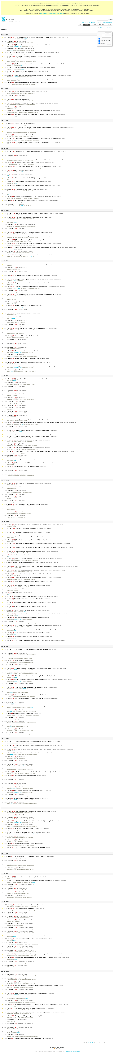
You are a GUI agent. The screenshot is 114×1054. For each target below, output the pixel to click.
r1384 (12, 734)
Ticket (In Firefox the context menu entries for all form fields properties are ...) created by (32, 772)
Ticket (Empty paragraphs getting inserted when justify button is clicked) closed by (36, 37)
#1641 (11, 692)
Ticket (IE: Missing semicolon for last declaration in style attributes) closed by (35, 64)
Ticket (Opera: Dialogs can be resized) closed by (27, 610)
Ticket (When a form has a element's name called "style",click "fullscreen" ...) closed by (38, 547)
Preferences (99, 22)
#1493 (15, 280)
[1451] (15, 222)
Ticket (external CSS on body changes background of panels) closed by (33, 213)
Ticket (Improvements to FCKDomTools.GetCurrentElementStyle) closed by (34, 821)
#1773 (39, 906)
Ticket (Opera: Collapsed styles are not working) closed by (32, 577)
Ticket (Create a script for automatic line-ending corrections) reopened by (34, 954)
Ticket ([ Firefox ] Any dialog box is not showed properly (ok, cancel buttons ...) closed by (33, 629)
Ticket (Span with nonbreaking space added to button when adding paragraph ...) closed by (38, 679)
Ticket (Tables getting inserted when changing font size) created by (28, 581)
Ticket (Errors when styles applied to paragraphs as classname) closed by (35, 880)
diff (22, 171)
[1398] (31, 256)
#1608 (14, 380)
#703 (16, 183)
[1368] (14, 936)
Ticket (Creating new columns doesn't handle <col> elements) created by (34, 151)
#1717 (25, 38)
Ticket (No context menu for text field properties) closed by (27, 181)
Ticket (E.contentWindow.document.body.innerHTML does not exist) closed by (35, 668)
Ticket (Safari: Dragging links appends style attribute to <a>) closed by (32, 166)
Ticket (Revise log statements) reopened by (23, 305)
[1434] (15, 367)
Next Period (109, 27)
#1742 (20, 431)
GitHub (56, 3)
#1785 (16, 140)
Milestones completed (103, 38)
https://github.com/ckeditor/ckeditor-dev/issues (52, 13)
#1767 (14, 944)
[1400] (12, 703)
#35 (22, 424)
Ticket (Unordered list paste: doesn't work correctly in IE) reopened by (33, 753)
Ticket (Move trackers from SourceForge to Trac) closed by (27, 599)
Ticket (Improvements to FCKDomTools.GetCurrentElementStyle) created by (34, 1012)
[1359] (16, 994)
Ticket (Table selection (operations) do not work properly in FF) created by (31, 698)
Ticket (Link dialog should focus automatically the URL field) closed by (34, 459)
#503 (11, 711)
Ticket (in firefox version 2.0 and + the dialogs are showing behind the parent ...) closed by (39, 451)
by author (104, 36)
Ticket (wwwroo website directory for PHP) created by (22, 135)
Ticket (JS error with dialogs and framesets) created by (29, 162)
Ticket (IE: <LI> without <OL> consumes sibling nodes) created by (29, 856)
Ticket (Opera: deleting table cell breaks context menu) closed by (34, 570)
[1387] (15, 799)
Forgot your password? (107, 22)
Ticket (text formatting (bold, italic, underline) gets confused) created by (30, 649)
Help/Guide (88, 22)
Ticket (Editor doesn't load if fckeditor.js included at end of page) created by (30, 811)
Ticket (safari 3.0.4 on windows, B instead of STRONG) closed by (33, 558)
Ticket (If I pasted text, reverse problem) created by (25, 189)
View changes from (104, 33)
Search (109, 24)
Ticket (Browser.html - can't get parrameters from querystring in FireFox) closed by (37, 543)
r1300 (12, 788)
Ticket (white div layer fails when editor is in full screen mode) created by (30, 328)
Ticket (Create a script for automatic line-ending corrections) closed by (29, 993)
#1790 (11, 356)
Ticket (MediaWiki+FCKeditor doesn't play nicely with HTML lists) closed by (32, 110)
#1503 (19, 288)
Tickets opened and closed (104, 40)
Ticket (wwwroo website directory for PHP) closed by (26, 131)
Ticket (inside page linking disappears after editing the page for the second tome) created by (36, 1004)
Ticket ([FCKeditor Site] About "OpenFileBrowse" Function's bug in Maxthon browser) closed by (40, 422)
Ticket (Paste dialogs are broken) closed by (21, 351)
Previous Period (102, 27)
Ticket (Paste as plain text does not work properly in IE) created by (26, 358)
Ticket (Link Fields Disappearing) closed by (27, 447)
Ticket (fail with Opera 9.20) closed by (25, 91)
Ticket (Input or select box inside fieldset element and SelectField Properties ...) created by (32, 243)
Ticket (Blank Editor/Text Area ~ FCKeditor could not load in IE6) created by (28, 232)
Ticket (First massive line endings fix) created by (27, 56)
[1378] (33, 882)
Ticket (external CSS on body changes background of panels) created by (27, 217)
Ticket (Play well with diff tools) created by (26, 71)
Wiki (80, 24)
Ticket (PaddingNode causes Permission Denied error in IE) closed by (28, 1038)
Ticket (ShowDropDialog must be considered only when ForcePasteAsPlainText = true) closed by (40, 247)
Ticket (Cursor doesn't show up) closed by (27, 532)
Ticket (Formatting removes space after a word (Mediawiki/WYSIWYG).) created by (32, 741)
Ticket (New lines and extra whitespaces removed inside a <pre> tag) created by (32, 625)
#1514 (11, 371)
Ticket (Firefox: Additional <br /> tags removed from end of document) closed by (35, 264)
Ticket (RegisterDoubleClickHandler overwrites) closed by (31, 379)
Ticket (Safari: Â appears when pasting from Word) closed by (31, 536)
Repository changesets (103, 42)
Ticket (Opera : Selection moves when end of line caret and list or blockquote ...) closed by (41, 566)
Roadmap (94, 24)
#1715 (11, 252)
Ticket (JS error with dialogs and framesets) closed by (29, 45)
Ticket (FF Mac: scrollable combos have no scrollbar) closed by (26, 798)
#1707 (11, 623)
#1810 (22, 65)
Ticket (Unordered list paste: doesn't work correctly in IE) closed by (27, 706)
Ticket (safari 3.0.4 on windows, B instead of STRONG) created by (27, 585)
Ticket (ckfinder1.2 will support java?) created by (23, 843)
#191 (11, 803)
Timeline (86, 24)
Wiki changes (102, 43)
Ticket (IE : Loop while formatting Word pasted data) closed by (31, 200)
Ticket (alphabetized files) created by (18, 660)
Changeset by (15, 41)
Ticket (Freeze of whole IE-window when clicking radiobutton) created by (31, 695)
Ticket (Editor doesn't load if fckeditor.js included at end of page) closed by (34, 640)
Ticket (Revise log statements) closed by (22, 313)
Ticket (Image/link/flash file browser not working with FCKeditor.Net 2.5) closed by (36, 79)
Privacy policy (76, 1051)
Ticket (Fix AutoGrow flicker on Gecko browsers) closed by (31, 221)
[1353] (18, 1032)
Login (83, 22)
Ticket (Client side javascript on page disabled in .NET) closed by (32, 540)
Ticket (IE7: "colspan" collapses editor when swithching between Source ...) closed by (34, 114)
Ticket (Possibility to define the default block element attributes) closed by (34, 286)
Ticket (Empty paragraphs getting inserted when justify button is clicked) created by (32, 294)
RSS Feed (58, 1048)
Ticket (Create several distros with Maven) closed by (25, 935)
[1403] (24, 688)
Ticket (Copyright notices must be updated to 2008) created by (31, 52)
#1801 (11, 50)
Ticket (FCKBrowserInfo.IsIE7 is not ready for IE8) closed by (30, 687)
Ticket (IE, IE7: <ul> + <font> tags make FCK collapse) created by (26, 828)
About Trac (93, 22)
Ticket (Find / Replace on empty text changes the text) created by (27, 847)
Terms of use (69, 1051)
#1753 (15, 750)
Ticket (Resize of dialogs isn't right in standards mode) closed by (27, 633)
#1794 (13, 318)
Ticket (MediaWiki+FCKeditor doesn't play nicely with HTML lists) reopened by (31, 103)
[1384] (15, 822)
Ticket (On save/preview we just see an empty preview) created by (29, 1008)
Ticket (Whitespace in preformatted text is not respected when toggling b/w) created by (33, 159)
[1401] (31, 707)
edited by (19, 170)
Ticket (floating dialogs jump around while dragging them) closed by (28, 636)
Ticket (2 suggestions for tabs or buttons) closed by (29, 283)
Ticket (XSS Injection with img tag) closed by (27, 528)
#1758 (16, 677)
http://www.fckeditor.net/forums (34, 833)
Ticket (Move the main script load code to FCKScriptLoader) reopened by (31, 596)
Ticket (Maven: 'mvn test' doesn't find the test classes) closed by (28, 939)
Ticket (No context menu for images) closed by (29, 574)
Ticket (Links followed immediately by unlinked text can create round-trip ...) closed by (34, 236)
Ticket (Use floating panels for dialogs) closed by (22, 713)
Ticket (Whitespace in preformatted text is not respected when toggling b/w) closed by (34, 138)
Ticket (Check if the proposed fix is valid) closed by (25, 606)
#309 (11, 685)
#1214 (16, 115)
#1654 (11, 673)
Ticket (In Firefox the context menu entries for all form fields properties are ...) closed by (38, 749)
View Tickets (101, 24)
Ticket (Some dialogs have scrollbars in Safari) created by (31, 551)
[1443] (23, 307)
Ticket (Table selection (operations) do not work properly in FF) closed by (31, 676)
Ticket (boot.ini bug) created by (17, 99)
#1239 (11, 754)
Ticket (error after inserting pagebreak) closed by (25, 775)
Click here (19, 46)
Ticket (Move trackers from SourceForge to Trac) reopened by (31, 562)
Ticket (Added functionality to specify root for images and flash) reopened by (31, 434)
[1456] (15, 46)
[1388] (15, 792)
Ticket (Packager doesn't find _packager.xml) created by (23, 1016)
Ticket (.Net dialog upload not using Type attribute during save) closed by (34, 419)
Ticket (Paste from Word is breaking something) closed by (30, 275)
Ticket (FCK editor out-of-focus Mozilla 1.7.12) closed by (27, 178)
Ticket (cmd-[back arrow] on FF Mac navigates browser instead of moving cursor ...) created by (33, 985)
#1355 (22, 205)
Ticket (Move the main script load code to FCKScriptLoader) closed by (30, 602)
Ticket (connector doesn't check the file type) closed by (25, 466)
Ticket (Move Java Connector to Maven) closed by (24, 905)
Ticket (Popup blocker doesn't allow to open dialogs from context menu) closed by (36, 614)
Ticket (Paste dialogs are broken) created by (27, 483)
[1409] (15, 619)
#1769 (11, 826)
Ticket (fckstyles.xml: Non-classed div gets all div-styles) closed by (33, 745)
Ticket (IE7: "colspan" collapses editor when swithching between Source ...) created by (32, 142)
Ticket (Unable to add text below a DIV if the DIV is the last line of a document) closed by (37, 75)
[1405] (15, 669)
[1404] (15, 681)
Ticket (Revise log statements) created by (22, 336)
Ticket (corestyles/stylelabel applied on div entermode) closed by (32, 279)
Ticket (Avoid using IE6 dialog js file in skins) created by (26, 504)
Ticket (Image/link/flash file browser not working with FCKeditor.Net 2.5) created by (30, 82)
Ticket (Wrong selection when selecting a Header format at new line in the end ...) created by (38, 127)
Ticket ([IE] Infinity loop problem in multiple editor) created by (27, 362)
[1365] (15, 959)
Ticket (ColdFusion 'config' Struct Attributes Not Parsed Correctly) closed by (32, 185)
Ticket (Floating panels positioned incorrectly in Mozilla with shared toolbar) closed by (32, 366)
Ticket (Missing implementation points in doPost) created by (27, 440)
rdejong (16, 76)
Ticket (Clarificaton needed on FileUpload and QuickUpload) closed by (30, 463)
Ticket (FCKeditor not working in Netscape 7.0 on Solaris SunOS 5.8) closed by (32, 196)
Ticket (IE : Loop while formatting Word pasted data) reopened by (26, 240)
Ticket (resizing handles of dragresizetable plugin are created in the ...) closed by (36, 957)
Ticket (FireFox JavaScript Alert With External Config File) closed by (33, 524)
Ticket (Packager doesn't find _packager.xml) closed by (29, 60)
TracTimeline (91, 1042)
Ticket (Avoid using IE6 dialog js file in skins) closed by (29, 255)
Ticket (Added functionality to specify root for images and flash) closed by (30, 430)
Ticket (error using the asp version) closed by (27, 877)
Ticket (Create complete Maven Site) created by (24, 908)
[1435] (15, 352)
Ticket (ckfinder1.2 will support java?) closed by (27, 832)
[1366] (23, 765)
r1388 (15, 734)
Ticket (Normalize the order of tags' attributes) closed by (29, 67)
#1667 (26, 998)
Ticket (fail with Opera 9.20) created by (19, 123)
